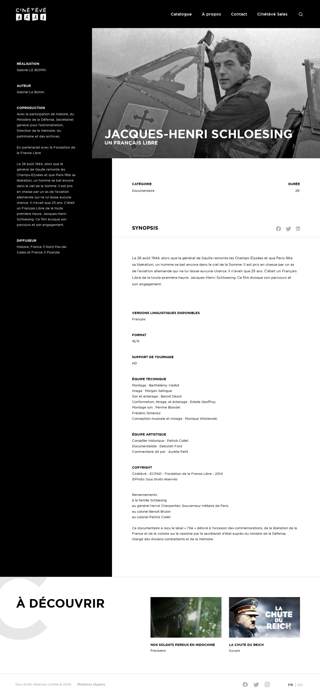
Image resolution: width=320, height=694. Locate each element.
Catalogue (181, 14)
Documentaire (143, 190)
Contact (239, 14)
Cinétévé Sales (272, 14)
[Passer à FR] (290, 684)
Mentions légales (91, 684)
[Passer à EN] (300, 684)
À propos (211, 14)
